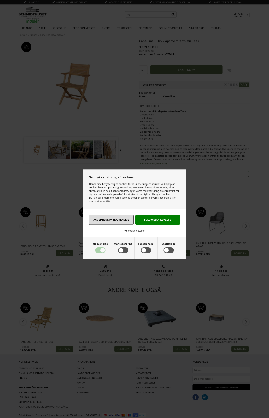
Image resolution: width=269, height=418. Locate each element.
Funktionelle (146, 244)
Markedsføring (123, 244)
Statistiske (169, 244)
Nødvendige (100, 244)
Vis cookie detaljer (134, 230)
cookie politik (101, 201)
